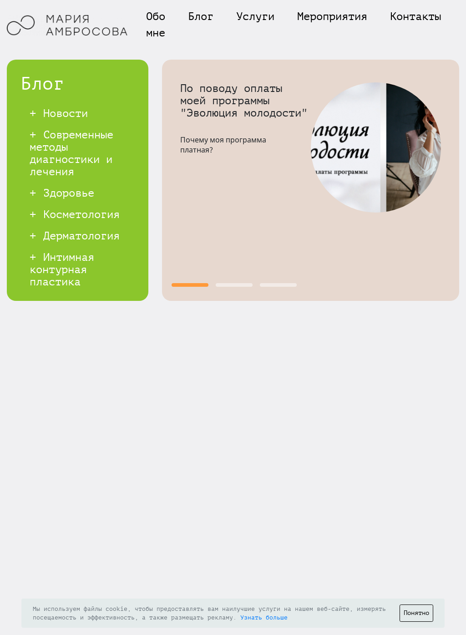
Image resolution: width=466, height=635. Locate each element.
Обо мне (155, 24)
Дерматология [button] (75, 236)
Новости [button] (59, 113)
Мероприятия (332, 16)
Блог (200, 16)
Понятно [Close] (416, 612)
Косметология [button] (75, 214)
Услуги (255, 16)
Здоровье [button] (62, 193)
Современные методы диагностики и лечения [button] (71, 153)
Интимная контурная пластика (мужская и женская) (62, 282)
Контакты (415, 16)
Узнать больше (264, 617)
